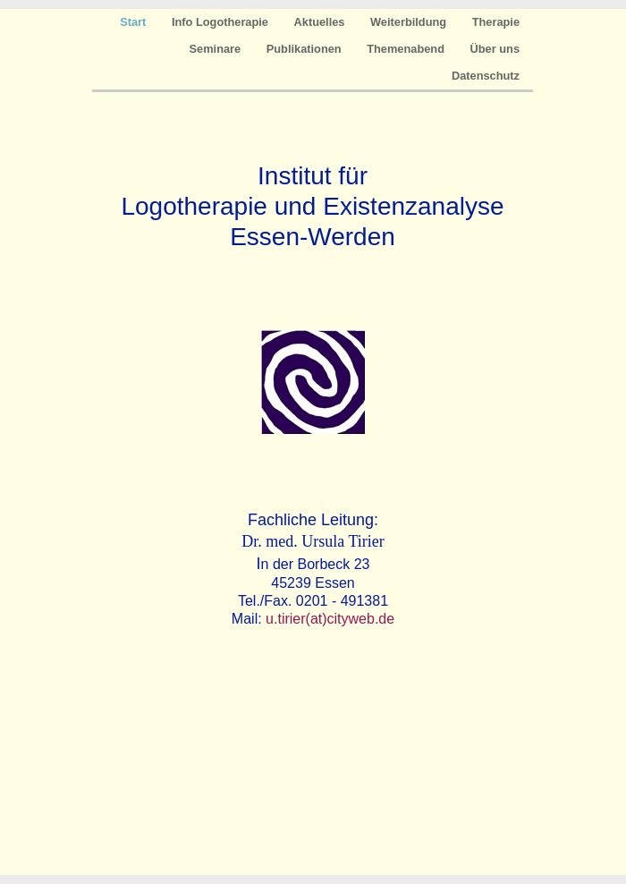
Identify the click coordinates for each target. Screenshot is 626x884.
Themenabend (407, 48)
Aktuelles (321, 22)
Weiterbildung (410, 22)
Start (134, 22)
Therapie (496, 22)
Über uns (495, 48)
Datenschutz (486, 75)
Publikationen (305, 48)
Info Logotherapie (222, 22)
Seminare (217, 48)
